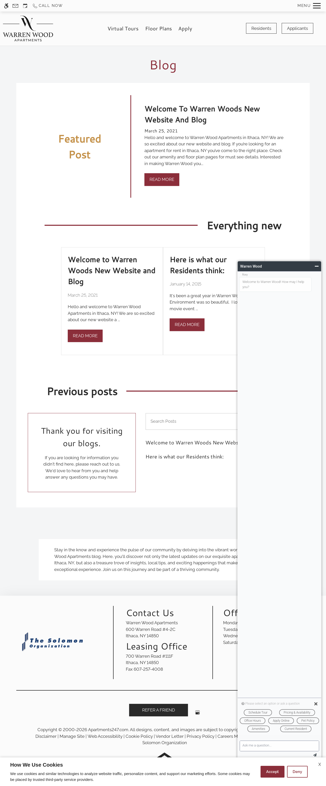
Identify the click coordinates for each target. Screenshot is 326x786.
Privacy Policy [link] (200, 736)
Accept (272, 771)
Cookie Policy (139, 736)
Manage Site (72, 736)
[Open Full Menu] (309, 5)
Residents (261, 28)
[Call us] (47, 5)
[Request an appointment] (25, 5)
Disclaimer (46, 736)
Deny (297, 771)
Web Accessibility (105, 736)
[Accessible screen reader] (6, 5)
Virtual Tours (123, 28)
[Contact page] (15, 5)
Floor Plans (158, 28)
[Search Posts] (195, 421)
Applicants (297, 28)
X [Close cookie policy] (319, 764)
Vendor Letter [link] (170, 736)
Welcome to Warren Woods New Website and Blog (206, 442)
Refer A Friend (158, 710)
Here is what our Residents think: (184, 456)
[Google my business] (197, 714)
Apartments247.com (108, 729)
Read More (162, 179)
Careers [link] (225, 736)
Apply (185, 28)
